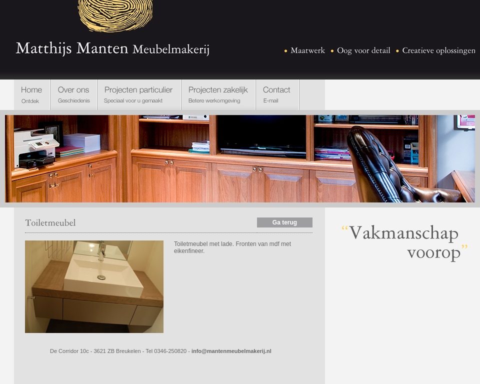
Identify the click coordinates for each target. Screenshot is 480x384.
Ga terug (284, 222)
